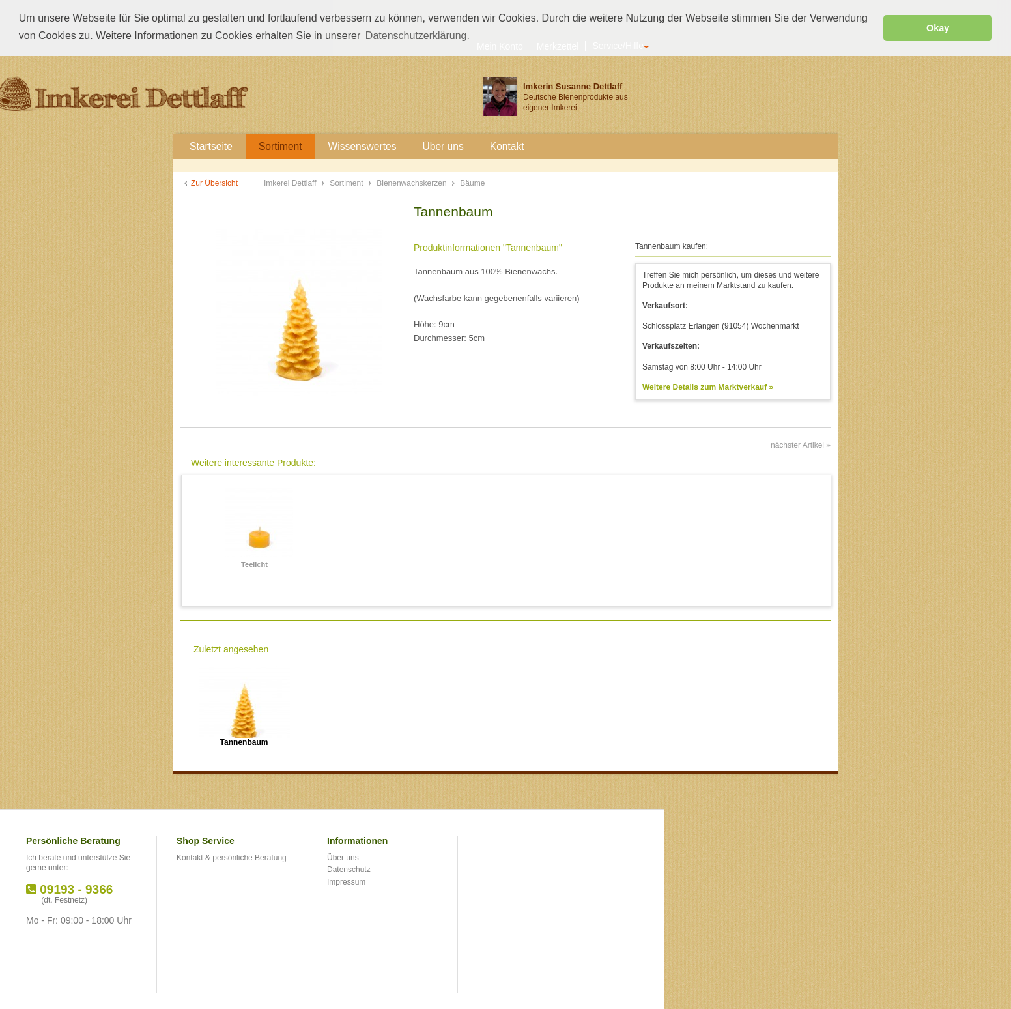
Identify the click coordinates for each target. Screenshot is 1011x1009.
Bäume (472, 181)
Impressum (346, 880)
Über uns (343, 856)
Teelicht (254, 563)
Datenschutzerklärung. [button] (417, 35)
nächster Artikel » (801, 444)
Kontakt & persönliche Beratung (232, 856)
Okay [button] (937, 28)
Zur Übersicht (214, 181)
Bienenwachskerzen (413, 181)
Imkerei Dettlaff (291, 181)
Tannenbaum (244, 741)
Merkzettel (558, 45)
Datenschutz (349, 868)
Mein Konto (500, 45)
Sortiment (347, 181)
